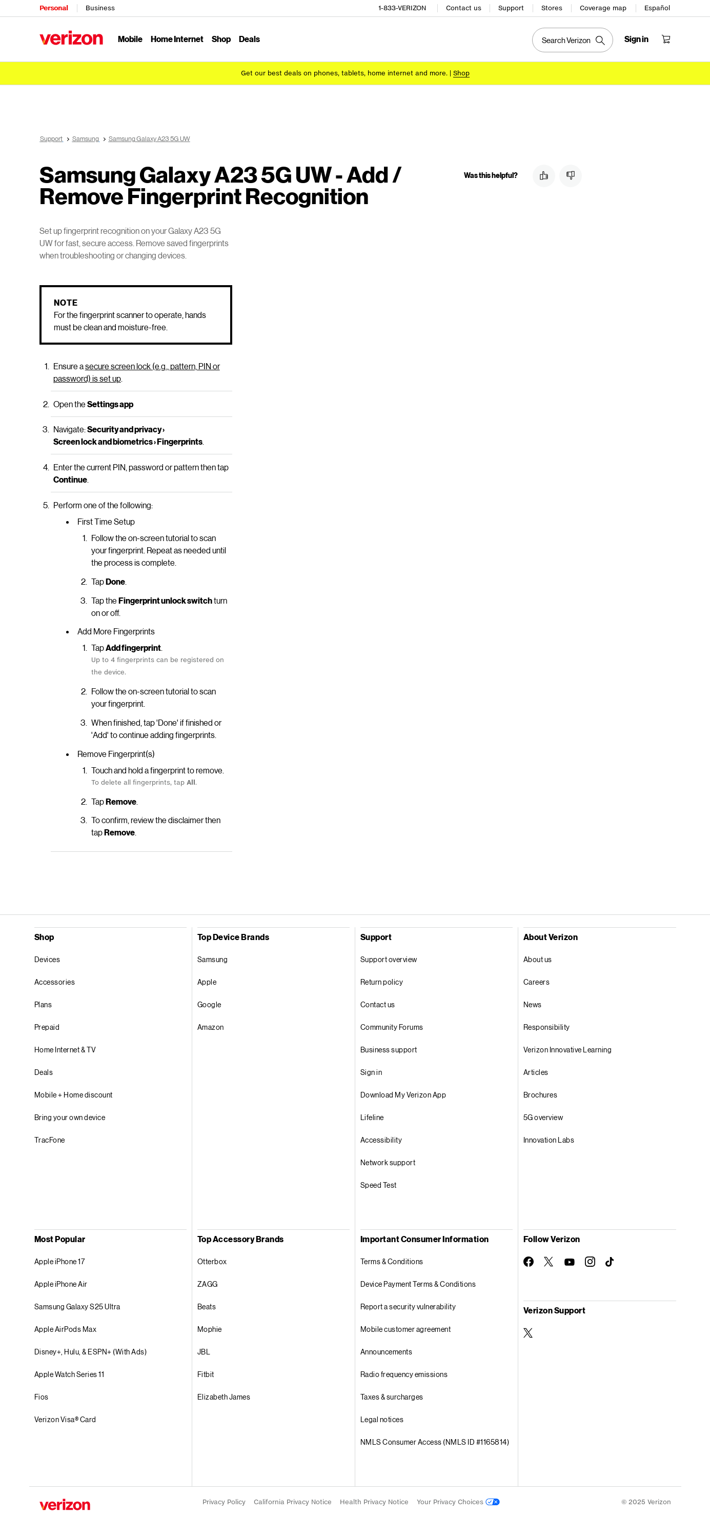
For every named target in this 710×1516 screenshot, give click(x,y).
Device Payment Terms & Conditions (418, 1282)
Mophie (209, 1327)
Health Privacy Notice (374, 1500)
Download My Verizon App (403, 1093)
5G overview (543, 1115)
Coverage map (603, 8)
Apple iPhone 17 (59, 1259)
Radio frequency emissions (404, 1372)
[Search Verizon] (572, 40)
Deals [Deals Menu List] (249, 39)
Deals (43, 1070)
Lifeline (372, 1115)
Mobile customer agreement (405, 1327)
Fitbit (205, 1372)
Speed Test (378, 1183)
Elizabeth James (224, 1395)
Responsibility (546, 1025)
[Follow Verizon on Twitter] (549, 1260)
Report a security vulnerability (408, 1305)
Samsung (212, 957)
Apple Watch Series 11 (69, 1372)
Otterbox (212, 1259)
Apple (207, 980)
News (532, 1003)
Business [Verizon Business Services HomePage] (100, 8)
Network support (388, 1160)
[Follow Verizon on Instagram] (590, 1260)
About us (537, 957)
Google (209, 1003)
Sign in (371, 1070)
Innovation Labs (549, 1138)
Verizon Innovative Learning (567, 1048)
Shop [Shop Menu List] (221, 39)
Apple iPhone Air (61, 1282)
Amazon (210, 1025)
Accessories (54, 980)
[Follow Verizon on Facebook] (528, 1260)
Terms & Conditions (391, 1259)
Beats (206, 1305)
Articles (536, 1070)
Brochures (540, 1093)
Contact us (463, 8)
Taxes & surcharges (391, 1395)
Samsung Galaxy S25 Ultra (77, 1305)
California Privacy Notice (293, 1500)
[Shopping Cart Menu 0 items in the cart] (666, 39)
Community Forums (391, 1025)
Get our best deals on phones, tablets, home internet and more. (344, 73)
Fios (41, 1395)
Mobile (130, 39)
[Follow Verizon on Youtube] (569, 1260)
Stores (551, 8)
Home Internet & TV (65, 1048)
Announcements (386, 1350)
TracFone (49, 1138)
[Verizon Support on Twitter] (528, 1331)
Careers (536, 980)
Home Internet (177, 39)
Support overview (388, 957)
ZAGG (207, 1282)
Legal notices (382, 1417)
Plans (43, 1003)
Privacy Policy (224, 1500)
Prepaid (47, 1025)
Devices (47, 957)
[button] (544, 176)
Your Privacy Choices (458, 1500)
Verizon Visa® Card (65, 1417)
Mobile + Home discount (73, 1093)
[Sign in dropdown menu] (636, 39)
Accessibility (381, 1138)
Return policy (381, 980)
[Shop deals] (461, 73)
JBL (204, 1350)
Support (511, 8)
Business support (388, 1048)
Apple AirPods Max (65, 1327)
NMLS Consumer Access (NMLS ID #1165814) (435, 1440)
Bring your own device (70, 1115)
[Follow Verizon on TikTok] (610, 1260)
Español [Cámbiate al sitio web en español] (657, 8)
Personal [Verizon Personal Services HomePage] (53, 8)
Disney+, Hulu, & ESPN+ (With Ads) (90, 1350)
